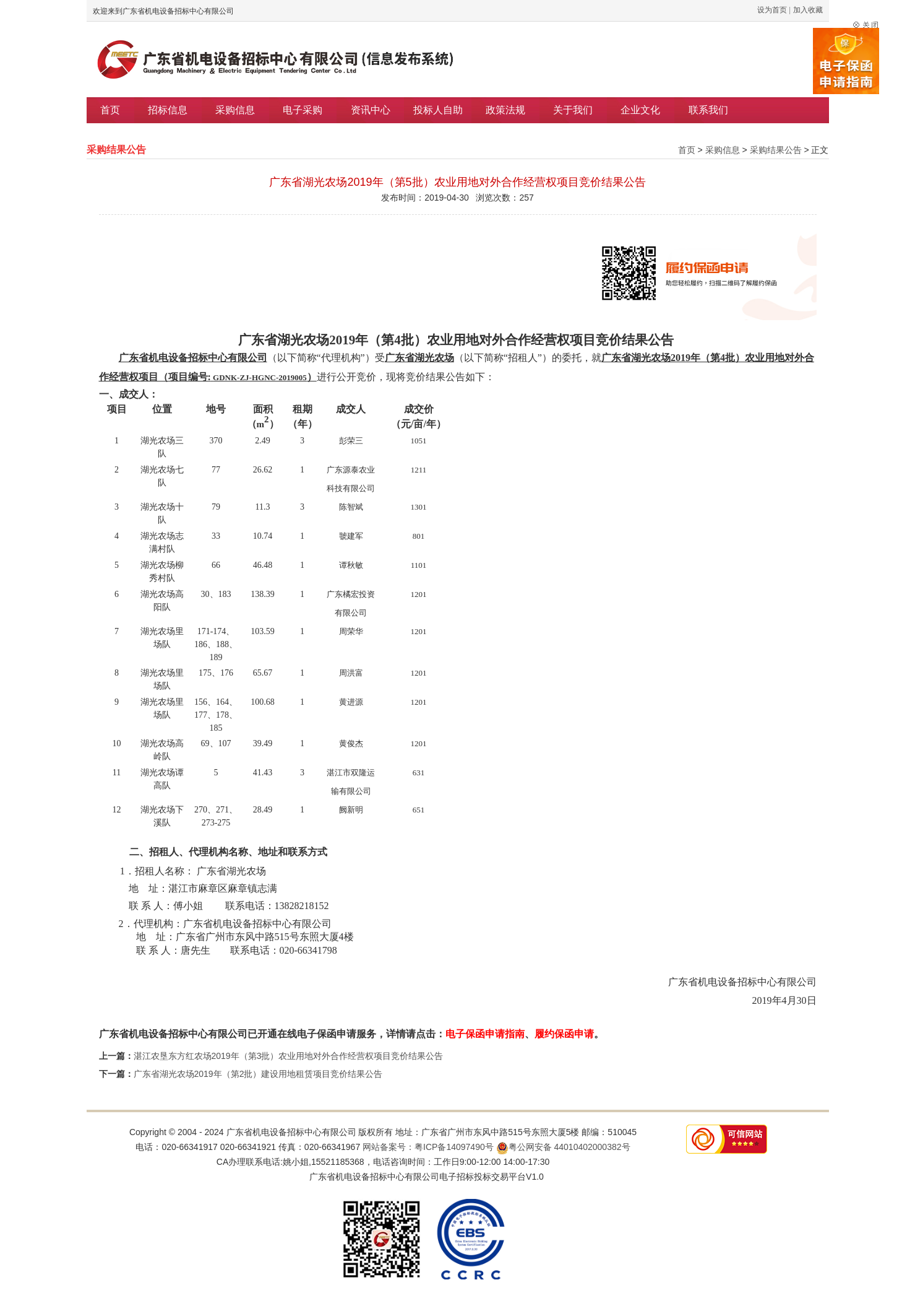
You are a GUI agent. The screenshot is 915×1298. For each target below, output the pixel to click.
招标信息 (167, 110)
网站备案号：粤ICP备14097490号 (428, 1147)
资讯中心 (370, 110)
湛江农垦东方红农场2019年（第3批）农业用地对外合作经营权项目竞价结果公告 (289, 1056)
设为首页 (772, 10)
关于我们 (573, 110)
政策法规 (505, 110)
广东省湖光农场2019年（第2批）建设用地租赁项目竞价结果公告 (258, 1074)
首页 (110, 110)
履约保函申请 (564, 1034)
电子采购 (302, 110)
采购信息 (235, 110)
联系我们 (708, 110)
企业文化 (640, 110)
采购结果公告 (776, 150)
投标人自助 (438, 110)
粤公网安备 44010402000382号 (563, 1147)
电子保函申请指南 (485, 1034)
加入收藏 (808, 10)
